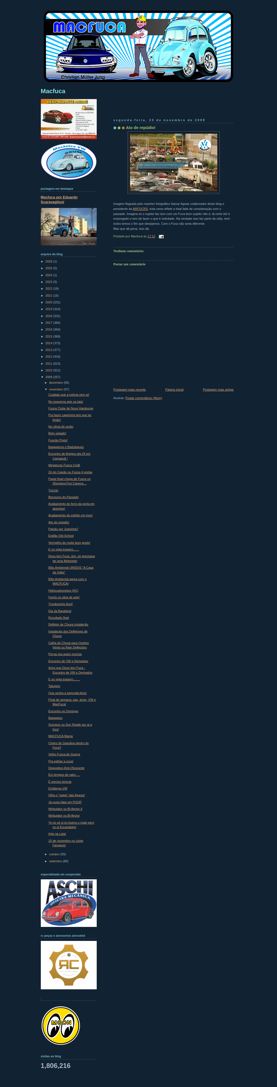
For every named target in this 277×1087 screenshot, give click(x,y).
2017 (49, 322)
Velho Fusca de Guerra (64, 754)
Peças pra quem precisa (65, 654)
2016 (49, 329)
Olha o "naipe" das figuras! (66, 795)
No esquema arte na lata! (65, 401)
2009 (49, 377)
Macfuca (53, 91)
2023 (49, 282)
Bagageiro (55, 718)
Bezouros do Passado (63, 497)
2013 (49, 350)
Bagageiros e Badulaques (66, 447)
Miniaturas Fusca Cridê (64, 465)
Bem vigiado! (57, 433)
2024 (49, 275)
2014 (49, 343)
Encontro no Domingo (63, 711)
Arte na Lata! (57, 833)
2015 (49, 336)
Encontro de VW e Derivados (68, 661)
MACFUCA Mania (60, 736)
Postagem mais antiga (218, 389)
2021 (49, 295)
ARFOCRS (140, 208)
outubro (55, 854)
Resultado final (58, 617)
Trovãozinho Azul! (60, 604)
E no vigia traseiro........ (64, 679)
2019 (49, 309)
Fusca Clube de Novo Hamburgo (70, 408)
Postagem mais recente (129, 389)
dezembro (56, 382)
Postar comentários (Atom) (143, 398)
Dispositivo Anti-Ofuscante (66, 768)
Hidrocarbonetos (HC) (63, 590)
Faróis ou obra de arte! (64, 597)
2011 (49, 363)
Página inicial (174, 389)
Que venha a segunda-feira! (67, 693)
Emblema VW (57, 788)
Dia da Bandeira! (59, 611)
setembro (56, 861)
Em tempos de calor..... (64, 774)
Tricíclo (53, 490)
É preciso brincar (60, 781)
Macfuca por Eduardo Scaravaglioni (59, 199)
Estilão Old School (61, 535)
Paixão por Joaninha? (63, 529)
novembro (56, 389)
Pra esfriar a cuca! (61, 761)
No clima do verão (60, 426)
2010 (49, 370)
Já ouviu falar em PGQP (65, 802)
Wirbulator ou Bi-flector (64, 815)
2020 (49, 302)
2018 (49, 316)
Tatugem (54, 686)
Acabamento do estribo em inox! (70, 515)
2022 (49, 288)
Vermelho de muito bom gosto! (69, 542)
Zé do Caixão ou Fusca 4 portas (70, 472)
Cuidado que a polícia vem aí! (68, 394)
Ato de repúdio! (141, 127)
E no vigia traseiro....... (63, 549)
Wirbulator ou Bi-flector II (65, 808)
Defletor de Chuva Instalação (68, 624)
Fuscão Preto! (58, 440)
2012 (49, 356)
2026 (49, 261)
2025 (49, 268)
